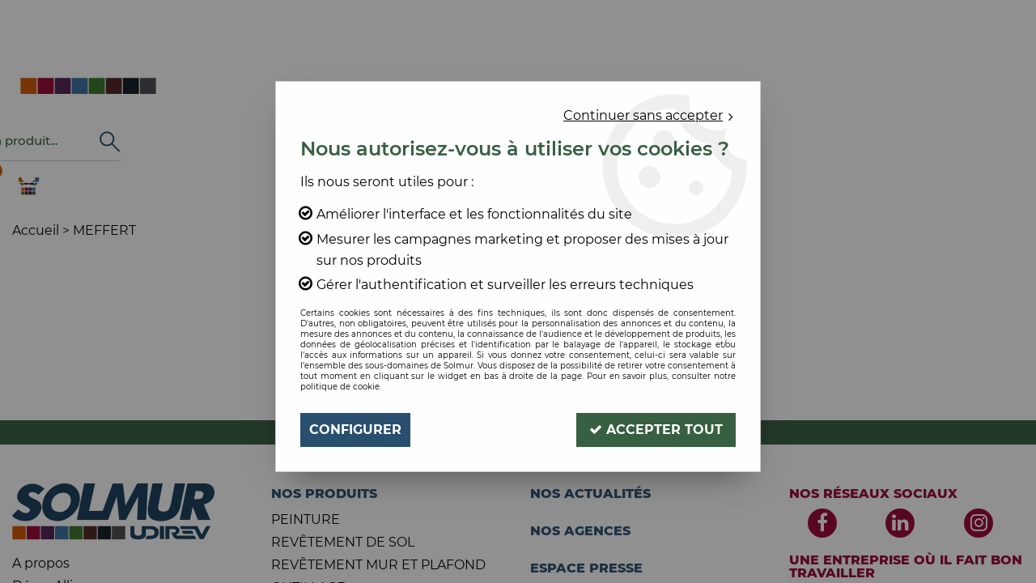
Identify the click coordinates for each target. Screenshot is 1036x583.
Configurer (355, 429)
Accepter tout (656, 429)
